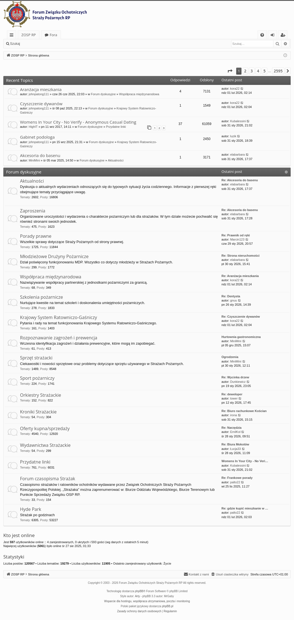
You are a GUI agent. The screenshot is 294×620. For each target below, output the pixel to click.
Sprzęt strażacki (36, 358)
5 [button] (264, 70)
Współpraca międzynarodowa (139, 94)
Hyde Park (30, 509)
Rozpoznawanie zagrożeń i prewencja (58, 338)
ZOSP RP (28, 34)
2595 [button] (278, 70)
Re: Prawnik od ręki (235, 235)
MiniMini (34, 160)
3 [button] (252, 70)
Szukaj (15, 44)
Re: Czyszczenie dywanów (240, 316)
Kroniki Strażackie (38, 412)
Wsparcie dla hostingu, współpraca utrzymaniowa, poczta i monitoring (147, 601)
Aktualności (115, 160)
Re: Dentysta (230, 296)
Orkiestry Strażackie (40, 395)
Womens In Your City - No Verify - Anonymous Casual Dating (78, 122)
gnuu (233, 300)
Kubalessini (238, 121)
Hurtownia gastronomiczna (241, 337)
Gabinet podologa (37, 137)
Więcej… (12, 35)
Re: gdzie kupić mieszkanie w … (244, 508)
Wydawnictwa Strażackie (45, 445)
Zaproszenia (32, 211)
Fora (53, 34)
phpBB (139, 591)
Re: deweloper (231, 394)
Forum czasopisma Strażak (47, 479)
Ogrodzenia (229, 357)
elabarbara (237, 154)
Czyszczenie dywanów (41, 103)
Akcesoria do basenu (40, 155)
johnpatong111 (39, 94)
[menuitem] (262, 35)
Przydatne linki (116, 126)
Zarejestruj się (63, 44)
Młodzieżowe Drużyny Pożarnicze (54, 256)
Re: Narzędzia (231, 427)
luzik (233, 136)
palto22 (235, 482)
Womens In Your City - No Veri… (244, 461)
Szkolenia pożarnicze (41, 297)
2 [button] (245, 70)
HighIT (33, 126)
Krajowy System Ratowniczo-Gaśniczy (58, 317)
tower (234, 398)
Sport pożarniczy (37, 378)
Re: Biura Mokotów (235, 444)
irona (233, 415)
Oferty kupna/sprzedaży (44, 428)
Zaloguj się (36, 44)
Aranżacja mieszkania (41, 89)
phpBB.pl (167, 606)
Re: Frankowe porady (237, 477)
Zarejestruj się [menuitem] (284, 35)
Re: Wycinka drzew (235, 377)
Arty (137, 596)
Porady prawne (35, 236)
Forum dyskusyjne (103, 94)
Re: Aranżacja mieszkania (240, 276)
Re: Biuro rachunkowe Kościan (244, 411)
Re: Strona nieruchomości (240, 255)
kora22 (235, 88)
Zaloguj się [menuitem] (273, 35)
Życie (167, 563)
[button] (230, 71)
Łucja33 (235, 448)
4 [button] (258, 70)
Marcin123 (237, 239)
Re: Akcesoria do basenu (239, 180)
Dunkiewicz (238, 381)
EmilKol (235, 431)
